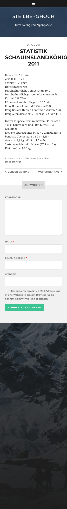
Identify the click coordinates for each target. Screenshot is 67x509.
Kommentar (13, 197)
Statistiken (43, 158)
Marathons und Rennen (22, 158)
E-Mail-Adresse (16, 258)
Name (9, 241)
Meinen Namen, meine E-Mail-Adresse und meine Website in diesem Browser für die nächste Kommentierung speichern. (32, 295)
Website (10, 274)
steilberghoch (33, 16)
